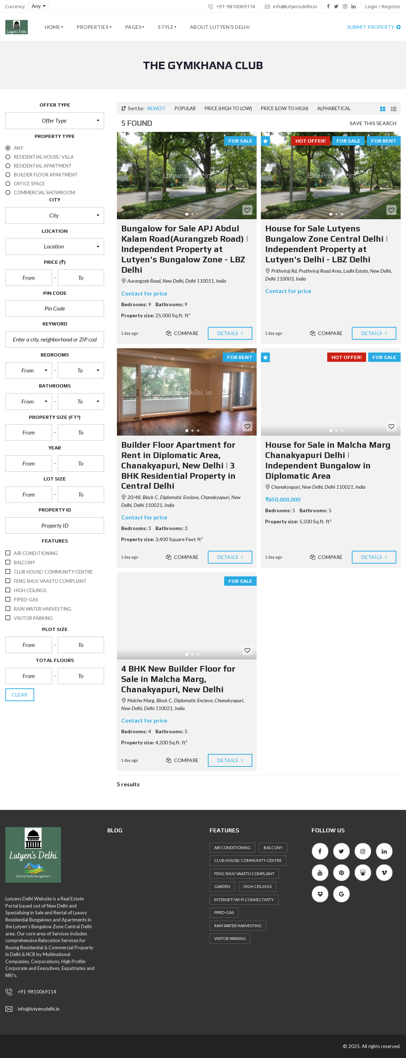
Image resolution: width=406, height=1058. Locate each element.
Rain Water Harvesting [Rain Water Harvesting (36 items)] (238, 925)
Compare (182, 333)
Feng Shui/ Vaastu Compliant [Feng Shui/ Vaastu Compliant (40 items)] (244, 873)
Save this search (373, 123)
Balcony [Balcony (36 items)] (273, 847)
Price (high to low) (228, 108)
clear (20, 695)
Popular (185, 108)
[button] (38, 6)
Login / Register (383, 6)
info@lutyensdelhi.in (291, 6)
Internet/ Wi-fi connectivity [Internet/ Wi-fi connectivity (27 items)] (244, 899)
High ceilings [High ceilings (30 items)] (257, 886)
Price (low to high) (284, 108)
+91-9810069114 (231, 6)
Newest (156, 108)
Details (230, 333)
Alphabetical (333, 108)
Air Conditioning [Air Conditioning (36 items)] (232, 847)
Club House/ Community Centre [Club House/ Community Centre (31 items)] (248, 860)
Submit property (374, 27)
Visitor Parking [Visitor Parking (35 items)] (230, 938)
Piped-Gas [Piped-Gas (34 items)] (224, 912)
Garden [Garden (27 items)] (222, 886)
